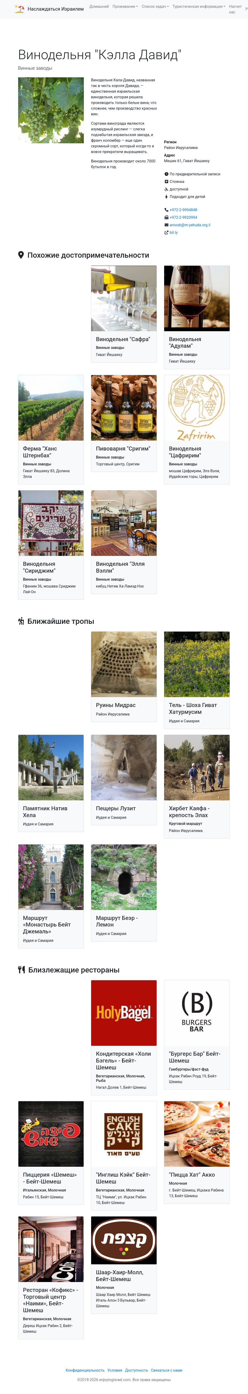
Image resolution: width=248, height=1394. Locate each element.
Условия (114, 1370)
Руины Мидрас (115, 705)
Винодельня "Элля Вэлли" (120, 567)
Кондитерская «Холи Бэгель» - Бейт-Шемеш (123, 1061)
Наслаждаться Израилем (56, 9)
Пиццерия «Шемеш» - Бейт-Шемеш (50, 1178)
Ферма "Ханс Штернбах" (40, 452)
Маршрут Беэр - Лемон (117, 921)
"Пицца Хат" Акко (192, 1174)
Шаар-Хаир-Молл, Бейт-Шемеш (119, 1275)
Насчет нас (235, 9)
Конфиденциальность (85, 1370)
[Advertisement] (124, 32)
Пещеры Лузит (116, 808)
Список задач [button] (154, 6)
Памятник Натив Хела (45, 812)
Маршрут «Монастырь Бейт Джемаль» (47, 925)
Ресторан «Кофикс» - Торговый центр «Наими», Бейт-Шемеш (50, 1300)
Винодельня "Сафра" (123, 339)
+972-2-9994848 (183, 210)
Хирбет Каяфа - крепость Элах (189, 812)
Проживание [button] (124, 6)
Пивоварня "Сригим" (123, 448)
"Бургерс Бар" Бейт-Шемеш (194, 1057)
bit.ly (174, 232)
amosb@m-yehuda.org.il (190, 225)
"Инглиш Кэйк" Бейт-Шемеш (123, 1178)
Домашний (99, 6)
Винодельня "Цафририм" (185, 452)
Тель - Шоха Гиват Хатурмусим (193, 708)
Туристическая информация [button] (198, 6)
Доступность (136, 1370)
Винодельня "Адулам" (185, 342)
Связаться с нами (166, 1370)
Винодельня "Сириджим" (39, 567)
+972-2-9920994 (183, 217)
